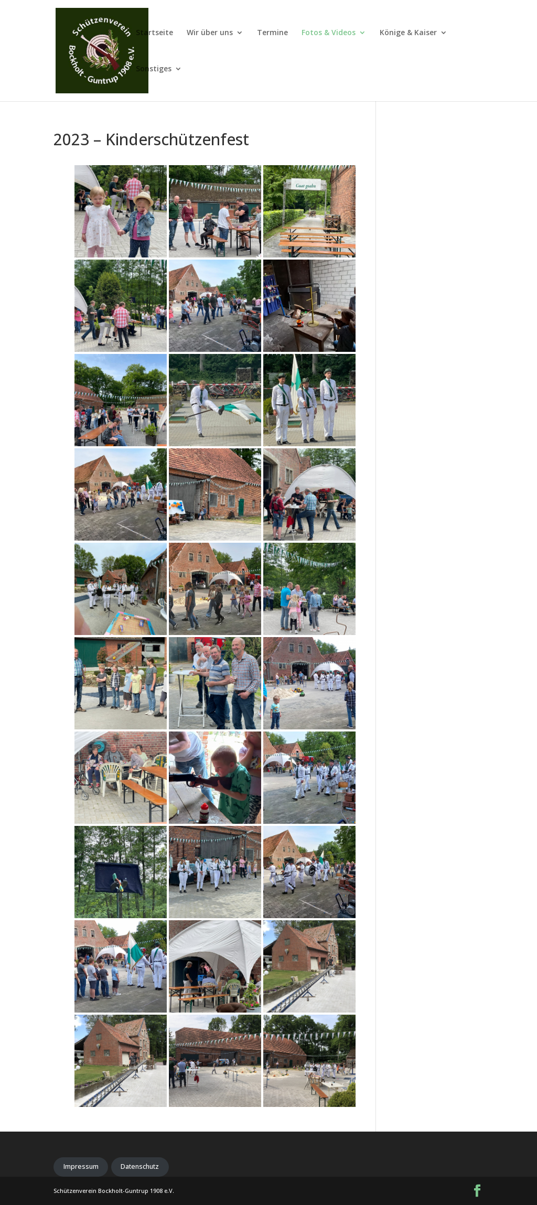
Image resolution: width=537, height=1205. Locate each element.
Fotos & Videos (329, 33)
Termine (272, 33)
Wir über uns (210, 33)
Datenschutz (140, 1166)
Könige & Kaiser (408, 33)
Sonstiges (153, 69)
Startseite (154, 33)
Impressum (81, 1166)
